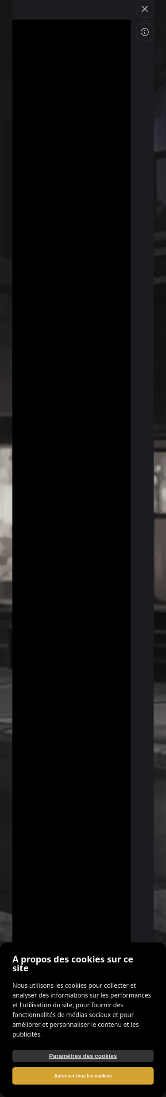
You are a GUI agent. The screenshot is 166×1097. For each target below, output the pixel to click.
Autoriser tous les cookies (83, 1075)
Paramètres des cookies (83, 1056)
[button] (145, 9)
